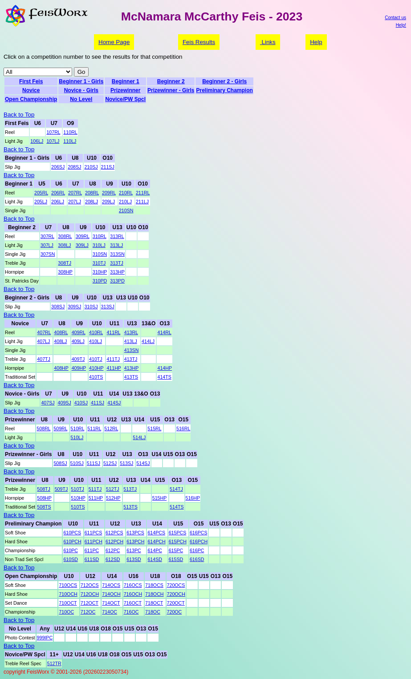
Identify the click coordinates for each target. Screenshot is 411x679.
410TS (96, 377)
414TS (164, 377)
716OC (131, 611)
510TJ (77, 489)
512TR (54, 663)
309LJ (82, 245)
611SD (92, 559)
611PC (92, 550)
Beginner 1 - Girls (81, 81)
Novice (31, 90)
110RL (70, 132)
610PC (70, 550)
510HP (78, 498)
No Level (81, 99)
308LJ (64, 245)
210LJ (125, 201)
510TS (78, 506)
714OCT (111, 603)
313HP (117, 272)
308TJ (64, 263)
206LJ (57, 201)
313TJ (116, 263)
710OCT (68, 603)
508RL (43, 428)
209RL (109, 192)
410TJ (95, 359)
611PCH (93, 541)
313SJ (107, 306)
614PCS (156, 532)
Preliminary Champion (224, 90)
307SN (48, 254)
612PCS (114, 532)
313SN (117, 254)
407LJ (43, 341)
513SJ (126, 463)
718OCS (154, 585)
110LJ (69, 141)
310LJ (99, 245)
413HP (131, 368)
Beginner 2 (171, 81)
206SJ (58, 167)
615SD (176, 559)
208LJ (91, 201)
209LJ (108, 201)
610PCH (72, 541)
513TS (130, 506)
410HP (96, 368)
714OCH (111, 594)
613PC (133, 550)
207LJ (74, 201)
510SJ (77, 463)
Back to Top (19, 114)
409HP (79, 368)
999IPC (45, 637)
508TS (44, 506)
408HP (61, 368)
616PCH (199, 541)
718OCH (154, 594)
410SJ (81, 402)
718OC (152, 611)
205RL (41, 192)
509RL (60, 428)
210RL (126, 192)
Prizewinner (125, 90)
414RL (164, 332)
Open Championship (31, 99)
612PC (113, 550)
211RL (143, 192)
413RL (131, 332)
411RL (113, 332)
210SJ (91, 167)
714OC (109, 611)
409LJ (78, 341)
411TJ (113, 359)
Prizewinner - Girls (170, 90)
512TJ (112, 489)
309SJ (74, 306)
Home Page (114, 42)
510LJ (76, 437)
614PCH (156, 541)
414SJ (114, 402)
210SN (126, 210)
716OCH (133, 594)
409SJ (64, 402)
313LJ (116, 245)
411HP (113, 368)
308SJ (58, 306)
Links (268, 42)
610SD (70, 559)
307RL (47, 236)
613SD (133, 559)
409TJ (78, 359)
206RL (58, 192)
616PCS (199, 532)
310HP (100, 272)
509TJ (61, 489)
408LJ (60, 341)
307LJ (47, 245)
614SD (154, 559)
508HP (44, 498)
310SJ (91, 306)
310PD (100, 280)
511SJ (93, 463)
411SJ (97, 402)
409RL (78, 332)
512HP (113, 498)
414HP (164, 368)
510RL (77, 428)
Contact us (395, 17)
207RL (75, 192)
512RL (111, 428)
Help (316, 42)
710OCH (68, 594)
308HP (65, 272)
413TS (131, 377)
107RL (53, 132)
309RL (83, 236)
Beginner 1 (125, 81)
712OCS (90, 585)
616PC (197, 550)
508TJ (43, 489)
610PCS (72, 532)
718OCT (154, 603)
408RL (61, 332)
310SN (100, 254)
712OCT (89, 603)
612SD (113, 559)
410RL (96, 332)
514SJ (143, 463)
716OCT (133, 603)
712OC (88, 611)
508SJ (60, 463)
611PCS (93, 532)
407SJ (47, 402)
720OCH (176, 594)
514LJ (139, 437)
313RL (117, 236)
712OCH (90, 594)
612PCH (114, 541)
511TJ (95, 489)
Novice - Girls (81, 90)
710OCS (68, 585)
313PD (117, 280)
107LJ (52, 141)
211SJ (107, 167)
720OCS (176, 585)
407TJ (43, 359)
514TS (176, 506)
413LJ (130, 341)
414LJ (148, 341)
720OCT (176, 603)
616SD (197, 559)
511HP (96, 498)
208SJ (74, 167)
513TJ (130, 489)
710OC (66, 611)
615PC (176, 550)
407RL (44, 332)
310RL (99, 236)
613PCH (135, 541)
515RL (154, 428)
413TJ (131, 359)
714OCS (111, 585)
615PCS (178, 532)
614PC (154, 550)
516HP (193, 498)
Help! (401, 25)
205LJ (40, 201)
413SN (131, 350)
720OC (174, 611)
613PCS (135, 532)
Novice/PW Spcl (125, 99)
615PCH (178, 541)
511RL (94, 428)
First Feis (31, 81)
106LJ (36, 141)
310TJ (99, 263)
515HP (159, 498)
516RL (183, 428)
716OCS (133, 585)
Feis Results (199, 42)
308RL (65, 236)
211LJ (142, 201)
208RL (92, 192)
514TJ (176, 489)
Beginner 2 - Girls (224, 81)
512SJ (110, 463)
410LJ (95, 341)
